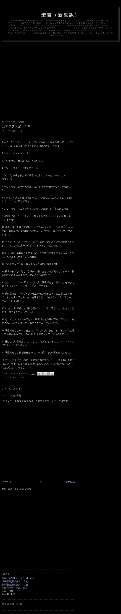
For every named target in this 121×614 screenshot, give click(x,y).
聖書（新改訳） (60, 15)
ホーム (38, 482)
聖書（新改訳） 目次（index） (18, 578)
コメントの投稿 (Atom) (19, 488)
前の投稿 (70, 482)
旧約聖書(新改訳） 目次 (15, 581)
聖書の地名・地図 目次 (14, 587)
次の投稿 (6, 482)
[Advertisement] (33, 76)
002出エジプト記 (16, 377)
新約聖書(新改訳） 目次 (15, 584)
